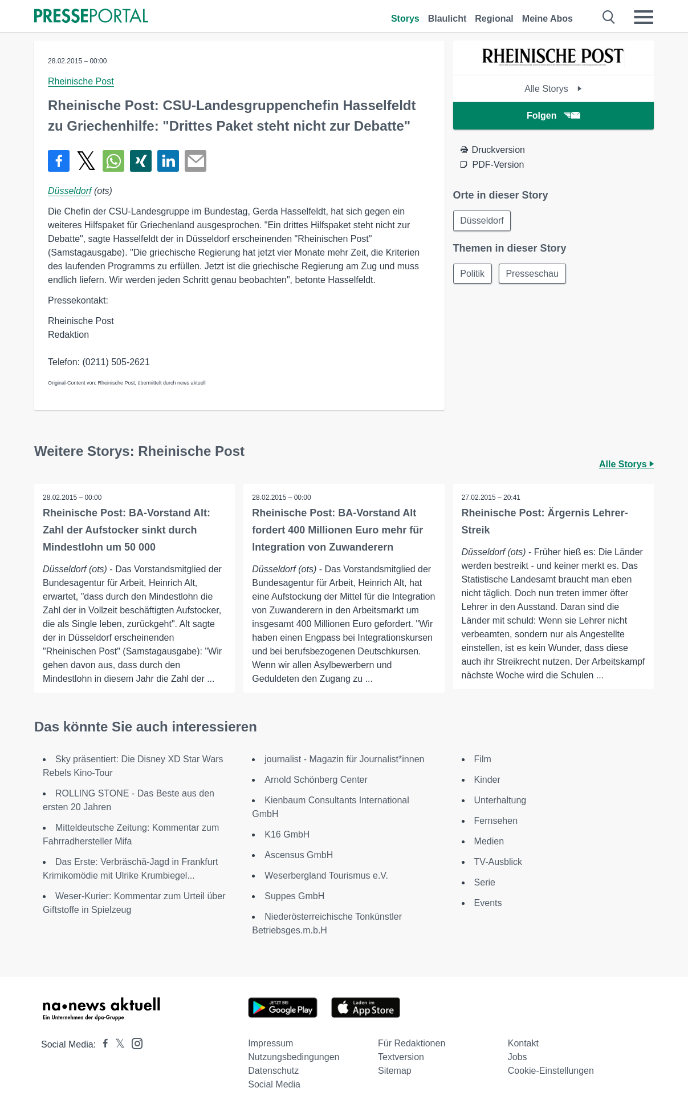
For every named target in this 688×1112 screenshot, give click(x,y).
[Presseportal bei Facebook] (102, 1044)
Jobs (517, 1057)
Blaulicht (447, 18)
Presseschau (532, 273)
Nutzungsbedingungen (293, 1057)
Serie (484, 882)
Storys (405, 18)
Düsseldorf (69, 191)
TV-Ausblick (498, 862)
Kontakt (523, 1043)
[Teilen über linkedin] (168, 161)
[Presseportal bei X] (116, 1044)
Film (482, 759)
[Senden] (195, 161)
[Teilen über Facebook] (59, 161)
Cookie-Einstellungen (551, 1070)
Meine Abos (547, 18)
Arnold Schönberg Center (316, 780)
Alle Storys (553, 89)
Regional (494, 18)
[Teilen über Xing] (141, 161)
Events (488, 903)
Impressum (270, 1043)
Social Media (274, 1084)
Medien (489, 841)
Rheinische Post (81, 81)
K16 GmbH (287, 834)
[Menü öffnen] (643, 17)
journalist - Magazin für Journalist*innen (344, 759)
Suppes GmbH (294, 896)
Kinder (487, 780)
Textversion (401, 1057)
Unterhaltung (500, 800)
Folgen (553, 115)
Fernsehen (496, 821)
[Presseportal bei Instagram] (134, 1043)
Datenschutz (273, 1070)
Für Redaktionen (411, 1043)
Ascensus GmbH (298, 855)
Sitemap (395, 1070)
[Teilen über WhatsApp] (113, 161)
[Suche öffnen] (609, 17)
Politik (473, 273)
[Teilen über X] (86, 161)
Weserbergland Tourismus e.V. (326, 875)
